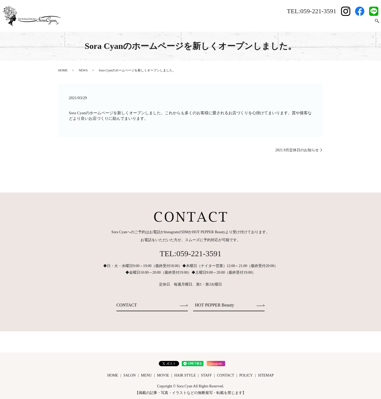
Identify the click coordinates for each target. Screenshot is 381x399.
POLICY (246, 375)
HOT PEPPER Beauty (216, 304)
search (377, 23)
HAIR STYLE (317, 23)
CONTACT (361, 23)
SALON (257, 23)
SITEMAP (266, 375)
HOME (239, 23)
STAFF (340, 23)
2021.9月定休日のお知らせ (297, 150)
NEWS (83, 70)
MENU (275, 23)
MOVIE (294, 23)
